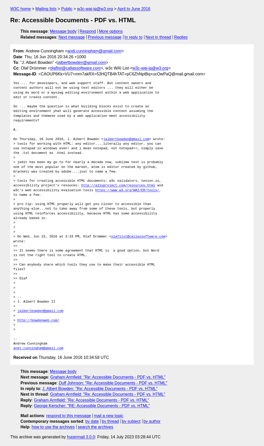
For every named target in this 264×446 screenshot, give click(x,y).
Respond (88, 31)
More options (111, 31)
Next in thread (158, 37)
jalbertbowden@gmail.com (81, 62)
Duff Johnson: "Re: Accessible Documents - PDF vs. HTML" (113, 383)
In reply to (133, 37)
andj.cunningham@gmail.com (94, 51)
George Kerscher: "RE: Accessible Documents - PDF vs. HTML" (92, 406)
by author (152, 421)
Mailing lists (46, 9)
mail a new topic (108, 416)
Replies (181, 37)
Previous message (105, 37)
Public (66, 9)
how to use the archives (53, 427)
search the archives (95, 427)
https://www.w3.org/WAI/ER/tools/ (127, 190)
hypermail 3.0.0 (81, 437)
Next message (72, 37)
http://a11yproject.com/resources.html (118, 185)
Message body (63, 31)
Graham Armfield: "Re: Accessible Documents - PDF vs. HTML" (108, 377)
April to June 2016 (133, 9)
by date (92, 421)
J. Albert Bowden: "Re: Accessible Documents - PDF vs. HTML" (99, 388)
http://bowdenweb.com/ (38, 320)
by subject (131, 421)
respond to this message (68, 416)
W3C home (20, 9)
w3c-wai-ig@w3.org (95, 9)
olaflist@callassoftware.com (75, 68)
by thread (110, 421)
